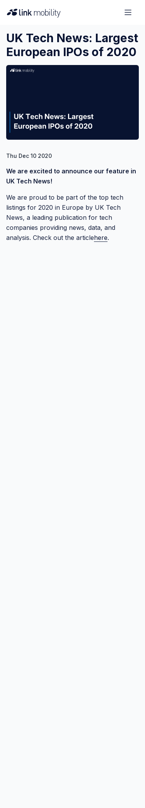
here (100, 237)
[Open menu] (128, 12)
